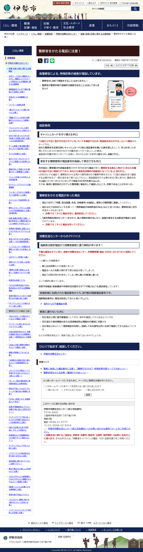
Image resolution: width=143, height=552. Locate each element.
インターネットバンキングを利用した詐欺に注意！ (20, 511)
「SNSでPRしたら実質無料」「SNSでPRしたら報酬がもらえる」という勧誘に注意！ (20, 479)
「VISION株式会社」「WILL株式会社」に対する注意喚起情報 (19, 287)
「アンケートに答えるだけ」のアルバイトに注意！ (19, 325)
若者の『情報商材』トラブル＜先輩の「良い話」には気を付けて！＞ (20, 409)
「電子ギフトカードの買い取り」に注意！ (19, 111)
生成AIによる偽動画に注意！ (18, 98)
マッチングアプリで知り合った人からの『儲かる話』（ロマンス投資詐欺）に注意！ (19, 419)
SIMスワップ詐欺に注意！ (19, 257)
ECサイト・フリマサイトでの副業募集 (20, 186)
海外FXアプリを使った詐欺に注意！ (19, 263)
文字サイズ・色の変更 (108, 3)
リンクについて (53, 530)
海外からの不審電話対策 (55, 304)
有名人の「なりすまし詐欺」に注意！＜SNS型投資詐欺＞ (20, 240)
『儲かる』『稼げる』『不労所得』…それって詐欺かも (18, 428)
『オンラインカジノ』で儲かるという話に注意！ (19, 304)
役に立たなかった (95, 390)
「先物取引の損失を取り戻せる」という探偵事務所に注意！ (19, 362)
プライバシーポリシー (31, 530)
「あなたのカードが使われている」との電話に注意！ (19, 317)
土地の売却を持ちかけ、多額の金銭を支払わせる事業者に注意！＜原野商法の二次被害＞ (20, 335)
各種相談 (49, 34)
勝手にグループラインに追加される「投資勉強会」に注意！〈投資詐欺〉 (20, 210)
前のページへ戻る (39, 523)
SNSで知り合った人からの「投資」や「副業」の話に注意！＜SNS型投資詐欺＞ (20, 138)
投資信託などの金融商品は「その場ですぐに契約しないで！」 (19, 437)
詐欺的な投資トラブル (17, 280)
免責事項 (92, 530)
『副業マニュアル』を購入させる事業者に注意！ (19, 488)
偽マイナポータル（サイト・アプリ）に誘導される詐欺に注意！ (19, 161)
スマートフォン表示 (102, 523)
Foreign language (130, 3)
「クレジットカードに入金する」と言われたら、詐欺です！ (20, 129)
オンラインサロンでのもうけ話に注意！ (19, 447)
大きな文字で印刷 (125, 65)
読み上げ (92, 3)
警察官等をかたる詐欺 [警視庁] (66, 373)
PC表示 (81, 523)
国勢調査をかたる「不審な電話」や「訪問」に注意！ (19, 90)
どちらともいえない (73, 390)
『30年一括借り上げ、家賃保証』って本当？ (19, 400)
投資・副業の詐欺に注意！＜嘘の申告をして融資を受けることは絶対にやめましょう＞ (20, 220)
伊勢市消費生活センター (66, 34)
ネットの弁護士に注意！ (18, 154)
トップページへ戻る (64, 523)
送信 (88, 395)
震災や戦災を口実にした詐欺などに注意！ (20, 470)
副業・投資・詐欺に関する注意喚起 (96, 34)
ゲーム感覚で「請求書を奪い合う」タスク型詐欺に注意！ (19, 147)
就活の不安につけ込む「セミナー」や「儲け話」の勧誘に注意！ (19, 391)
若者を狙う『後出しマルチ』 (19, 494)
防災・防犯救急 (62, 3)
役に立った (53, 390)
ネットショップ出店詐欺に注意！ (19, 201)
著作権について (74, 530)
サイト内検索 (98, 9)
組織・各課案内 (64, 537)
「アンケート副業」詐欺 (17, 105)
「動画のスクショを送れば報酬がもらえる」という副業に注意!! (19, 120)
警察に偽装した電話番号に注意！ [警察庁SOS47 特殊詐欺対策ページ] (86, 369)
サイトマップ (79, 3)
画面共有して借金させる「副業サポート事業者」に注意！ (19, 170)
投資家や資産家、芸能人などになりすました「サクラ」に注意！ (19, 231)
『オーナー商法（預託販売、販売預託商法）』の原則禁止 (19, 382)
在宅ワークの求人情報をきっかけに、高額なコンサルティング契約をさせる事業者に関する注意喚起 (20, 80)
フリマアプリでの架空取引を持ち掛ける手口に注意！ (19, 454)
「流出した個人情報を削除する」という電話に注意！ (19, 346)
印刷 (107, 66)
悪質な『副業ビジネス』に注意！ (19, 354)
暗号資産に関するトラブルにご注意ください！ (19, 462)
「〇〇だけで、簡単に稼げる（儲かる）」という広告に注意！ (19, 502)
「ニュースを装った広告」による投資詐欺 (19, 178)
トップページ (22, 34)
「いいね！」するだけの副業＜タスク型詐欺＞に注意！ (20, 193)
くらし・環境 (36, 34)
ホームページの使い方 (113, 530)
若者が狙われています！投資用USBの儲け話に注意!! (20, 297)
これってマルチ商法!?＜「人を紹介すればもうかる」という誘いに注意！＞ (19, 373)
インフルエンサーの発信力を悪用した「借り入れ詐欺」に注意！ (20, 249)
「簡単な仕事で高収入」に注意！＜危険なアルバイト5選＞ (19, 272)
